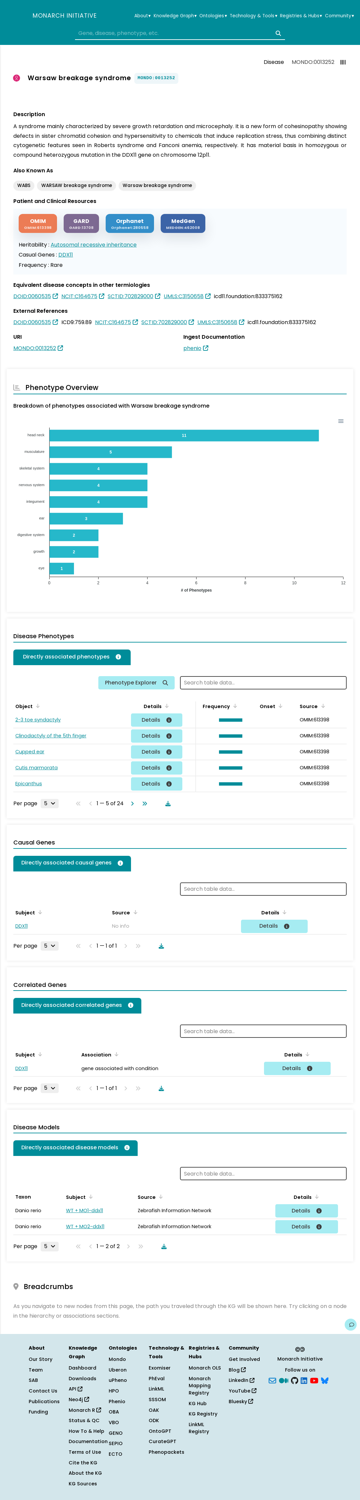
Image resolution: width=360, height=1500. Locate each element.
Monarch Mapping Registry (200, 1385)
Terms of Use (85, 1452)
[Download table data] (167, 803)
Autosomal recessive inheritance (94, 245)
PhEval (157, 1378)
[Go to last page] (143, 803)
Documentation (88, 1441)
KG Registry (203, 1413)
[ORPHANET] (130, 223)
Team (36, 1370)
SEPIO (116, 1443)
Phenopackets (166, 1452)
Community (339, 16)
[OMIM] (38, 223)
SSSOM (157, 1399)
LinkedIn (241, 1380)
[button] (229, 720)
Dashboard (82, 1368)
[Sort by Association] (115, 1054)
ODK (154, 1420)
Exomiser (160, 1368)
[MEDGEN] (183, 223)
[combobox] (180, 33)
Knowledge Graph (175, 16)
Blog (237, 1370)
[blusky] (324, 1380)
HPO (114, 1391)
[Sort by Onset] (279, 705)
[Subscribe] (272, 1380)
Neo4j (79, 1399)
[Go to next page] (131, 803)
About (142, 16)
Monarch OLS (205, 1368)
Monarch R (85, 1410)
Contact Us (43, 1391)
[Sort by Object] (37, 705)
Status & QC (84, 1420)
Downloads (82, 1378)
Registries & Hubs (301, 16)
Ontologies (213, 16)
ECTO (115, 1454)
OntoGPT (160, 1431)
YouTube (242, 1391)
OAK (154, 1410)
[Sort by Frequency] (234, 705)
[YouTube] (314, 1380)
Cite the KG (83, 1462)
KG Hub (198, 1403)
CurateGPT (162, 1441)
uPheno (118, 1380)
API (75, 1389)
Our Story (40, 1359)
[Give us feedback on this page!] (351, 1325)
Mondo (117, 1359)
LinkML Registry (199, 1428)
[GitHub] (294, 1380)
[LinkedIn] (304, 1380)
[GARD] (81, 223)
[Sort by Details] (166, 705)
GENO (116, 1433)
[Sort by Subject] (39, 912)
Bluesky (241, 1401)
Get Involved (244, 1359)
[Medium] (283, 1380)
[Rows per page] (50, 803)
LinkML (156, 1389)
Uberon (118, 1370)
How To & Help (86, 1431)
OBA (114, 1411)
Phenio (117, 1401)
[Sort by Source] (322, 705)
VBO (114, 1422)
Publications (44, 1401)
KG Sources (83, 1483)
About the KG (85, 1473)
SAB (33, 1380)
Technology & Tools (253, 16)
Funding (38, 1411)
